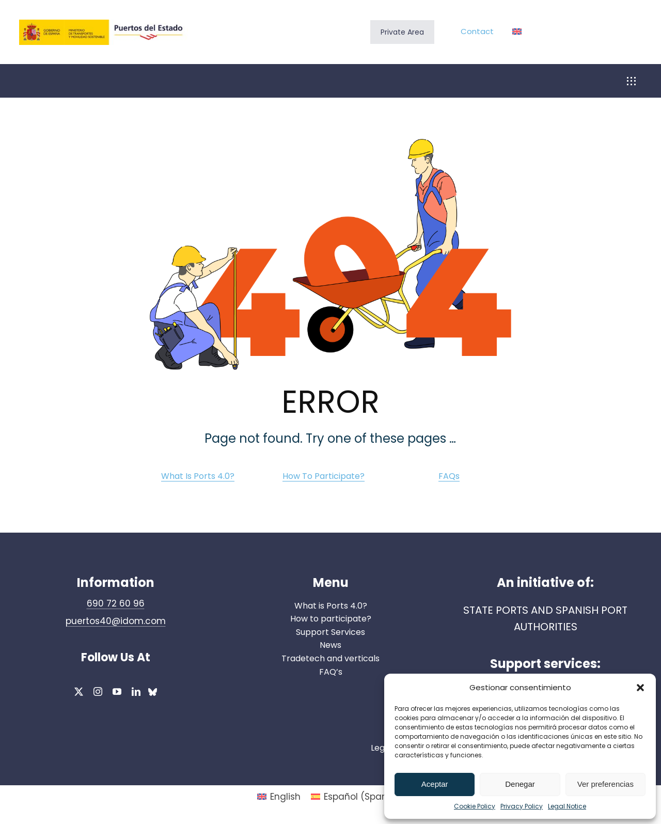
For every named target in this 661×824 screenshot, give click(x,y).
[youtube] (117, 691)
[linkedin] (136, 691)
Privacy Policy (521, 806)
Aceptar (434, 784)
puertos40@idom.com (116, 621)
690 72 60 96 (116, 603)
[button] (640, 687)
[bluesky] (152, 693)
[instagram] (97, 691)
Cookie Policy (474, 806)
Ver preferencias (605, 784)
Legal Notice (567, 806)
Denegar (520, 784)
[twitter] (78, 691)
